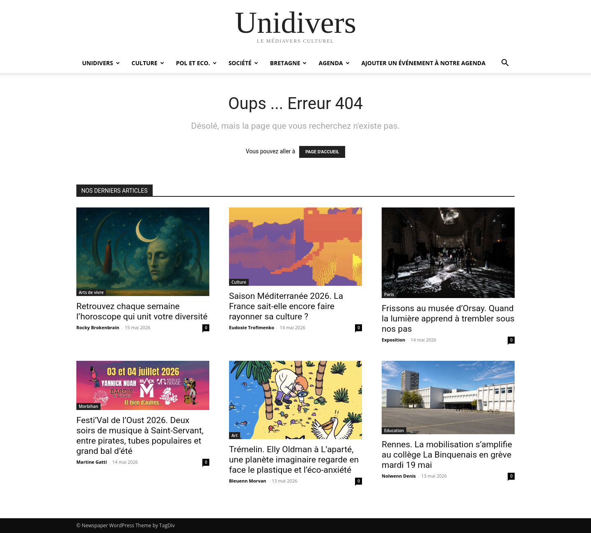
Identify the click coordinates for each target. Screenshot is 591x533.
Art (234, 435)
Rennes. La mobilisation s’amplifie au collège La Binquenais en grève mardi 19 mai (447, 455)
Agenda (333, 63)
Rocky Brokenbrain (97, 327)
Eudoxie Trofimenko (251, 327)
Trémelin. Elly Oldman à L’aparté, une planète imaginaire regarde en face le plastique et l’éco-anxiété (294, 459)
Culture (148, 63)
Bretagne (288, 63)
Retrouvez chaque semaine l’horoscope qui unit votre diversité (142, 311)
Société (243, 63)
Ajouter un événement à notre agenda (424, 63)
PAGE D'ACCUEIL (322, 152)
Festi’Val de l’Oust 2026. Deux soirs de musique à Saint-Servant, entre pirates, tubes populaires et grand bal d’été (140, 435)
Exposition (393, 340)
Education (394, 430)
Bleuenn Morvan (247, 481)
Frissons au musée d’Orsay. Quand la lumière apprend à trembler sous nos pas (448, 318)
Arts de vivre (91, 292)
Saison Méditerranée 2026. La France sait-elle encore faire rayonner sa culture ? (286, 306)
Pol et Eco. (196, 63)
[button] (505, 64)
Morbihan (88, 406)
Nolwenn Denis (399, 476)
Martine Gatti (91, 462)
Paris (389, 294)
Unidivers (101, 63)
